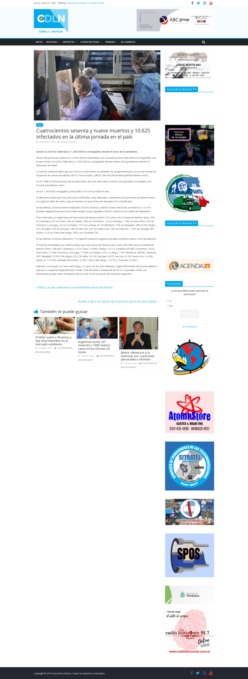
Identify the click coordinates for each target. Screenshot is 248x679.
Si (170, 300)
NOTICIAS (51, 41)
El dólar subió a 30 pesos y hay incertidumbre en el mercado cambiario (53, 340)
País (39, 125)
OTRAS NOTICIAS (90, 41)
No (171, 305)
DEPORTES (68, 41)
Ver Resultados (189, 326)
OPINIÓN (110, 41)
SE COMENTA (128, 41)
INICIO (39, 41)
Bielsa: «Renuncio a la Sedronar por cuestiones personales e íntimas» (138, 356)
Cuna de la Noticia (68, 142)
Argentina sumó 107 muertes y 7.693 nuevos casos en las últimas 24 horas (94, 347)
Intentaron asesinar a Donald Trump (85, 2)
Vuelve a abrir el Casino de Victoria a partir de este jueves (119, 301)
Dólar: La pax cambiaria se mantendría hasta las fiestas (73, 287)
